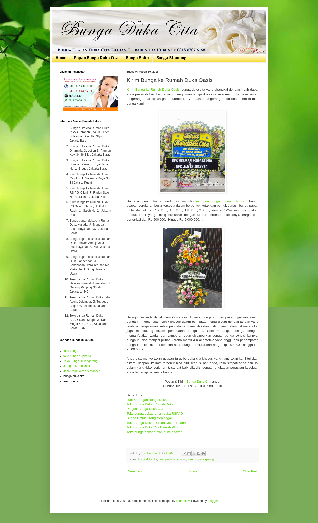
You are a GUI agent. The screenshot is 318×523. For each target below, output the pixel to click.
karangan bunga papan (172, 459)
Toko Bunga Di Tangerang (80, 361)
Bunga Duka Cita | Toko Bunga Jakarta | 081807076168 (63, 15)
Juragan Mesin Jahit (76, 366)
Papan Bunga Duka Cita (96, 58)
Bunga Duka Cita (198, 381)
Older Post (250, 471)
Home (61, 58)
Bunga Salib (137, 58)
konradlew (183, 501)
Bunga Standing (171, 58)
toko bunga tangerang (201, 459)
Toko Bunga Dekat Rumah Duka (150, 404)
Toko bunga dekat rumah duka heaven (154, 432)
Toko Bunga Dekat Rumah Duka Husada (156, 423)
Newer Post (135, 471)
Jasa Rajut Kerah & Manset (81, 371)
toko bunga (70, 351)
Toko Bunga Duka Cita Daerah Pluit (152, 427)
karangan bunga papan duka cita (220, 201)
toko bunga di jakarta (77, 356)
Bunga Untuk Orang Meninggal (149, 418)
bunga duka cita (147, 459)
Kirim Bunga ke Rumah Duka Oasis (153, 89)
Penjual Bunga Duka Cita (145, 409)
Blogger (213, 501)
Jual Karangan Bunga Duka (147, 400)
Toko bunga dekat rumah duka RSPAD (155, 413)
